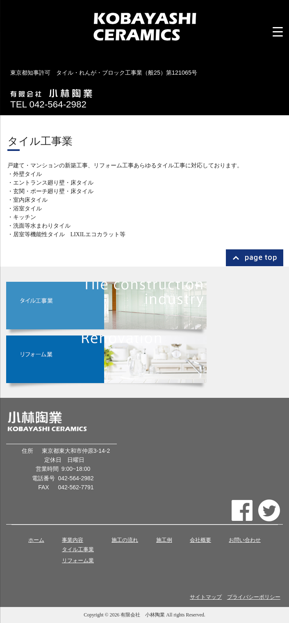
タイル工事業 (78, 549)
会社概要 (200, 540)
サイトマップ (206, 597)
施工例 (164, 540)
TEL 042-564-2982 (48, 104)
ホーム (36, 540)
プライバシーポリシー (253, 597)
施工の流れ (125, 540)
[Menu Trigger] (277, 32)
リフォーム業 (78, 561)
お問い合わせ (245, 540)
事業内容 (72, 540)
